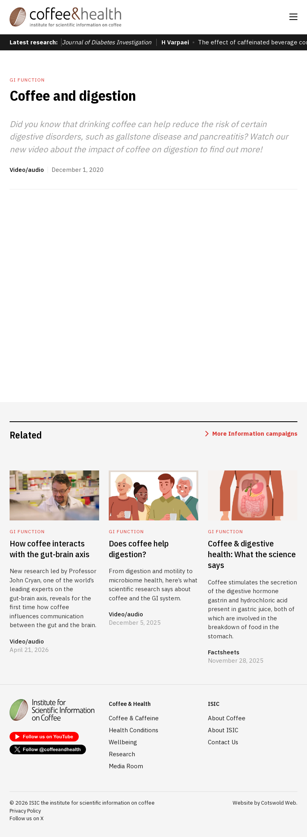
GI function (27, 80)
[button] (293, 16)
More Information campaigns (254, 433)
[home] (66, 17)
